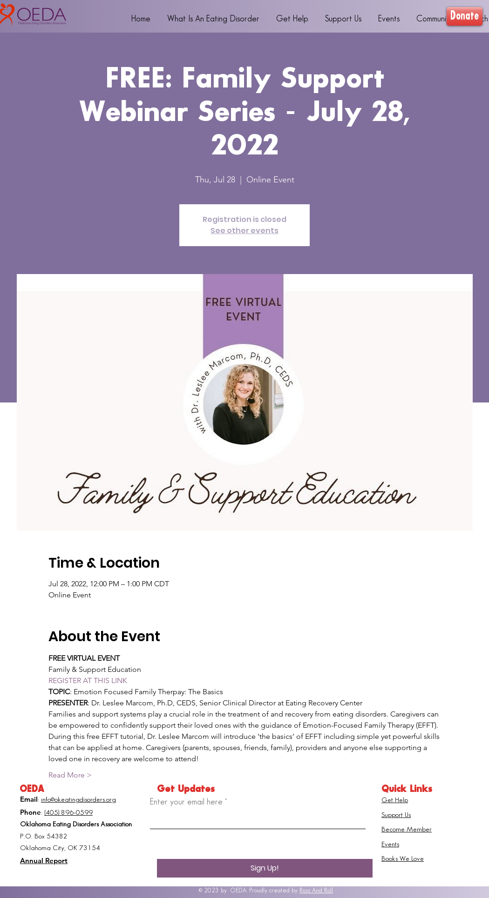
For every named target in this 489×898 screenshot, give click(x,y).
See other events (244, 230)
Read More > (70, 775)
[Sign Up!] (265, 868)
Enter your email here (186, 802)
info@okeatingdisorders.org (78, 800)
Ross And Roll (316, 890)
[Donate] (464, 16)
